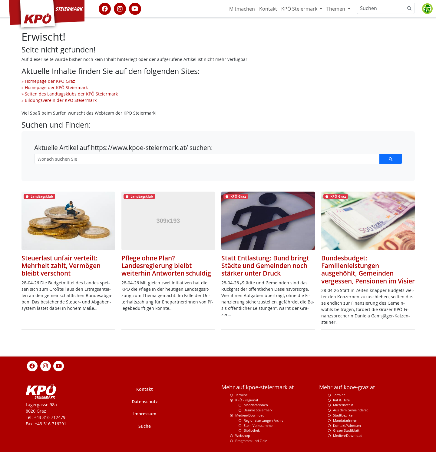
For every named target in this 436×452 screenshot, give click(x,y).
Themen (336, 8)
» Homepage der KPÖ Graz (48, 81)
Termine (241, 395)
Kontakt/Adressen (347, 425)
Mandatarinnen (256, 405)
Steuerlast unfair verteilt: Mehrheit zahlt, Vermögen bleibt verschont (61, 265)
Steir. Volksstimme (258, 425)
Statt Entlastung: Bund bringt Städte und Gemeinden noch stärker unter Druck (265, 265)
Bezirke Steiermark (258, 410)
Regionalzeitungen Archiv (263, 420)
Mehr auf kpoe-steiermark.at (257, 387)
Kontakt (268, 8)
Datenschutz (145, 401)
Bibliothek (252, 430)
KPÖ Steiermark (300, 8)
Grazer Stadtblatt (346, 430)
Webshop (242, 435)
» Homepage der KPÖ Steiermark (54, 87)
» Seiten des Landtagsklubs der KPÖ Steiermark (69, 94)
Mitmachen (242, 8)
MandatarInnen (345, 420)
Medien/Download (250, 415)
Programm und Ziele (251, 440)
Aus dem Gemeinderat (350, 410)
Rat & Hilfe (341, 400)
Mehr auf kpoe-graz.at (347, 387)
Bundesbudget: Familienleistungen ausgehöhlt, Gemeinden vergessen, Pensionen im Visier (368, 269)
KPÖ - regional (246, 400)
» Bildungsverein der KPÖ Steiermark (59, 100)
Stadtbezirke (342, 415)
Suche (144, 426)
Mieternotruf (343, 405)
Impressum (144, 414)
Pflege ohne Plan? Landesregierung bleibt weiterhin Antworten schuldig (166, 265)
